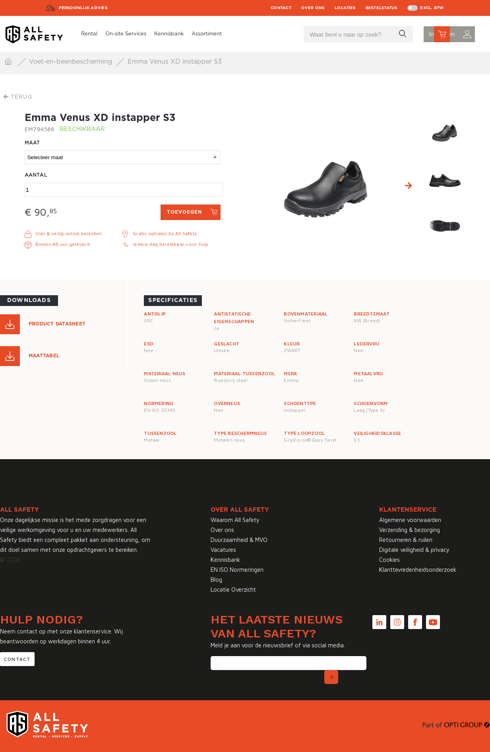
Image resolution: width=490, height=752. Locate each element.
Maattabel (44, 355)
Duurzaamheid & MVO (239, 539)
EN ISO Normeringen (237, 569)
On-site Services (125, 34)
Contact (281, 8)
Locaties (345, 8)
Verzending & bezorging (409, 529)
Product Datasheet (57, 323)
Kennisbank (169, 34)
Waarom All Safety (235, 519)
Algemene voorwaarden (410, 519)
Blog (216, 579)
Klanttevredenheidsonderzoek (417, 569)
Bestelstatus (381, 8)
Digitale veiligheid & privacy (414, 549)
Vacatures (223, 549)
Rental (89, 34)
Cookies (389, 559)
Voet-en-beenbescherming (71, 61)
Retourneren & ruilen (405, 539)
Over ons (313, 8)
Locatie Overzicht (233, 589)
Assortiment (207, 34)
